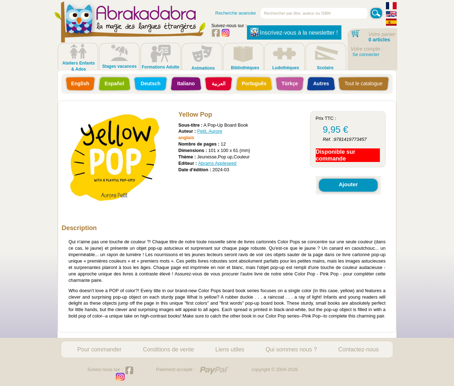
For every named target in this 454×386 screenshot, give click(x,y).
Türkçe (290, 83)
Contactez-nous (358, 349)
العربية (219, 83)
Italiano (186, 83)
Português (254, 83)
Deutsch (151, 83)
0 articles (379, 39)
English (80, 83)
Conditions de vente (168, 349)
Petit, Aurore (209, 131)
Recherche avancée (235, 13)
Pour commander (99, 349)
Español (114, 83)
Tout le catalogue (363, 83)
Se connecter (365, 54)
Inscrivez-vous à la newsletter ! (294, 32)
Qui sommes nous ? (291, 349)
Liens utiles (229, 349)
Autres (321, 83)
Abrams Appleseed (217, 163)
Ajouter (348, 184)
